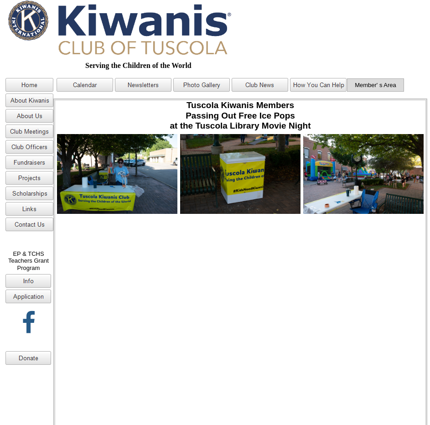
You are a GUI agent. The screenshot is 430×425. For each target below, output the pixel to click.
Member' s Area (375, 85)
